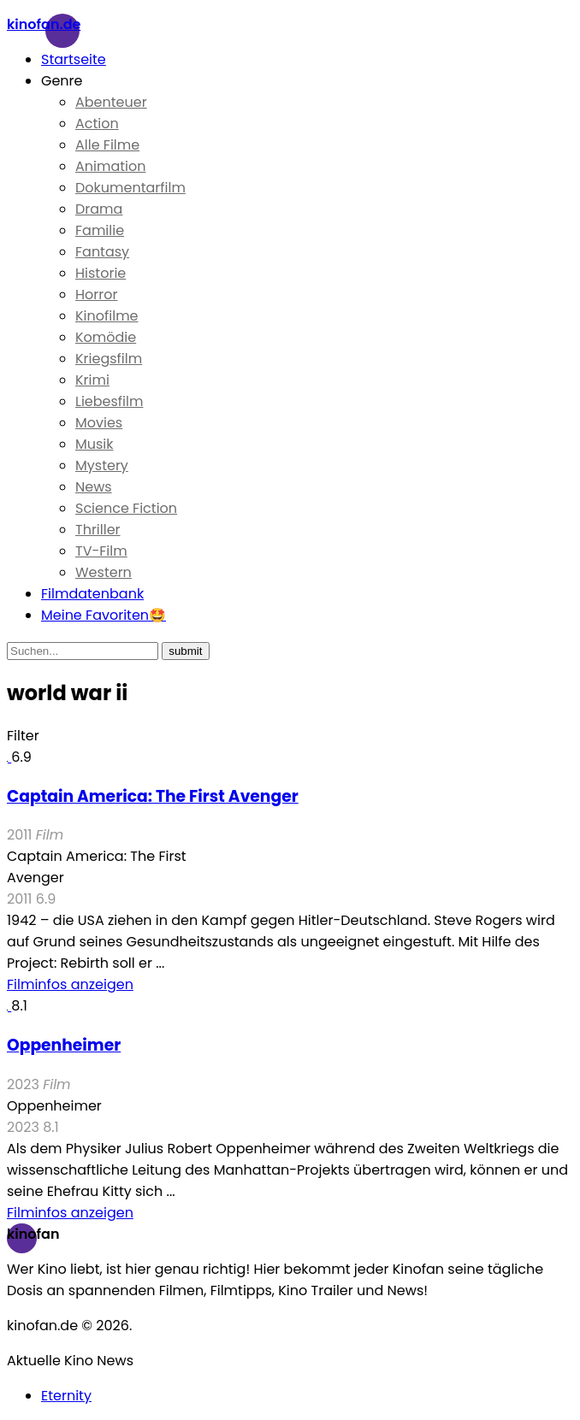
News (93, 487)
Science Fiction (126, 508)
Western (103, 572)
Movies (98, 423)
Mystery (101, 465)
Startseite (73, 59)
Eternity (66, 1395)
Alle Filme (107, 145)
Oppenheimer (64, 1045)
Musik (94, 444)
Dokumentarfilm (130, 187)
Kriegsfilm (108, 358)
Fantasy (102, 252)
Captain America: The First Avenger (153, 796)
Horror (96, 294)
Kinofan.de (43, 24)
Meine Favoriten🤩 (103, 615)
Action (97, 123)
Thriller (98, 529)
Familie (99, 230)
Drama (98, 209)
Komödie (105, 337)
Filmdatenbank (92, 594)
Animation (110, 166)
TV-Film (101, 551)
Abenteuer (111, 102)
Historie (100, 273)
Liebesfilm (109, 401)
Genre (62, 81)
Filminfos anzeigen (70, 984)
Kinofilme (107, 316)
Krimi (92, 380)
